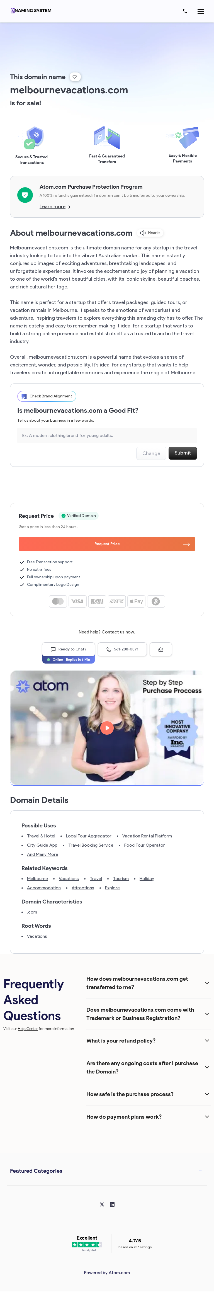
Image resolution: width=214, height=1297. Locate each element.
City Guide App (42, 845)
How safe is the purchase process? (130, 1094)
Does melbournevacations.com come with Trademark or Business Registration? (140, 1013)
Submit (183, 453)
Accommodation (44, 887)
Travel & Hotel (41, 836)
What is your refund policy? (120, 1040)
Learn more (55, 206)
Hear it (150, 233)
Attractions (83, 887)
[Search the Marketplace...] (107, 435)
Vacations (69, 878)
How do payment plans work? (124, 1116)
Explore (112, 887)
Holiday (147, 878)
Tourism (121, 878)
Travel (96, 878)
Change (151, 453)
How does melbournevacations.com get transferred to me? (137, 982)
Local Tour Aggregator (88, 836)
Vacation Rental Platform (147, 836)
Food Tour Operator (144, 845)
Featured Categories (36, 1170)
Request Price (142, 543)
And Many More (42, 854)
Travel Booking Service (90, 845)
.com (32, 912)
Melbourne (37, 878)
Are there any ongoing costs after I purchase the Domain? (142, 1067)
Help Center (28, 1028)
